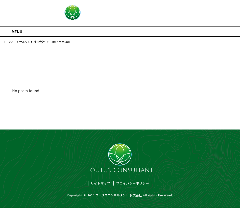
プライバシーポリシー (132, 183)
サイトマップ (100, 183)
